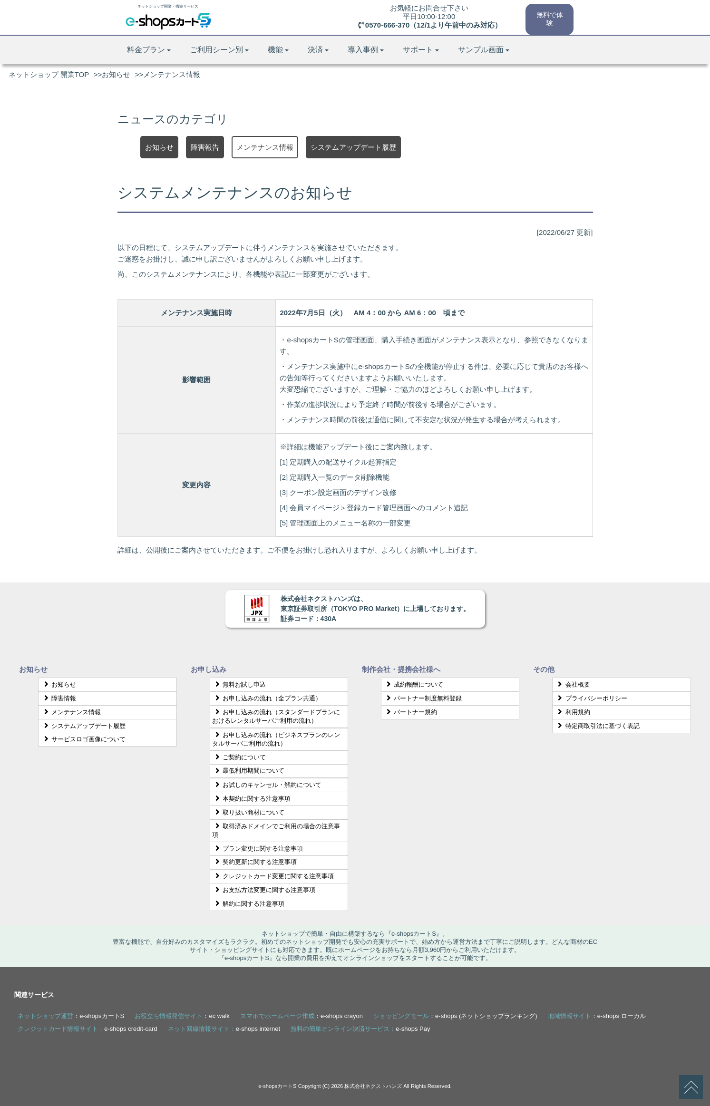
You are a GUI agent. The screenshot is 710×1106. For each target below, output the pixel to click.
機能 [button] (278, 50)
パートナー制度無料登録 (423, 698)
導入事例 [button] (366, 50)
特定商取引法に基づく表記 (597, 725)
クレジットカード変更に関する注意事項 (273, 876)
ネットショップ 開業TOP (49, 74)
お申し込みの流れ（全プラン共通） (266, 698)
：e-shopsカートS (71, 1015)
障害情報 (58, 698)
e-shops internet (258, 1028)
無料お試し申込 (239, 684)
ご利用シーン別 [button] (219, 50)
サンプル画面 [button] (483, 50)
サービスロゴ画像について (83, 739)
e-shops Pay (413, 1028)
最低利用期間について (248, 770)
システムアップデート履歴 (83, 725)
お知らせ (116, 74)
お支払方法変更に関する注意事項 (263, 889)
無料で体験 (549, 18)
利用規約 (572, 712)
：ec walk (182, 1015)
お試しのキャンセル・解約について (266, 784)
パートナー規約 (411, 712)
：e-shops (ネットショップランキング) (455, 1015)
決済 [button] (318, 50)
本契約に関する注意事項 (251, 798)
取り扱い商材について (248, 812)
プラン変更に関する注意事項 (257, 848)
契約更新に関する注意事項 (254, 861)
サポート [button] (421, 50)
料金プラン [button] (149, 50)
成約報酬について (414, 684)
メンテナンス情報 (71, 712)
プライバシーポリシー (591, 698)
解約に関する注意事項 (248, 903)
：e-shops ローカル (597, 1015)
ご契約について (239, 757)
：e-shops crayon (301, 1015)
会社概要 (572, 684)
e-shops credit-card (130, 1028)
